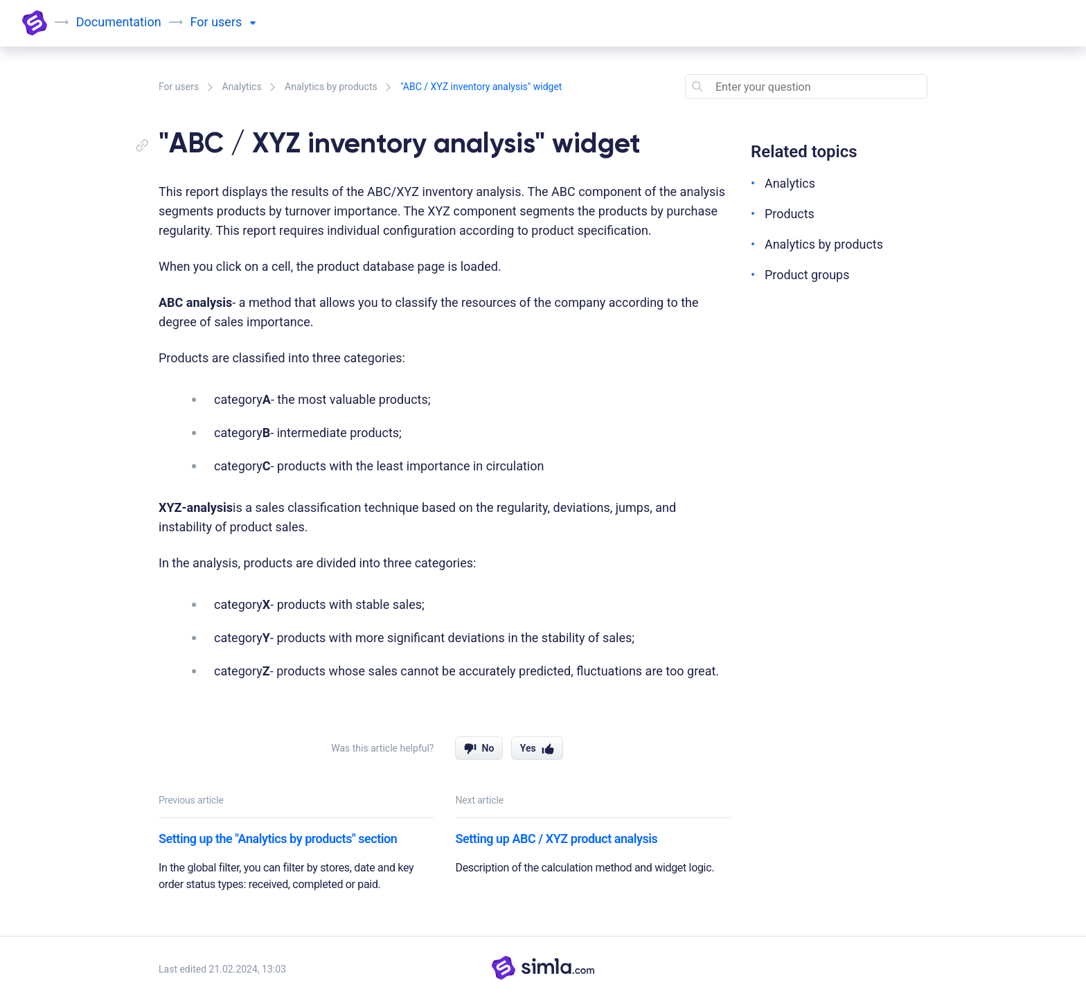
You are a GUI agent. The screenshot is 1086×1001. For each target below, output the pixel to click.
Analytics (242, 86)
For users (179, 86)
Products (789, 213)
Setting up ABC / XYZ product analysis (557, 838)
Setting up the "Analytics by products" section (278, 838)
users (233, 22)
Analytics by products (331, 86)
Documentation (118, 22)
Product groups (807, 274)
